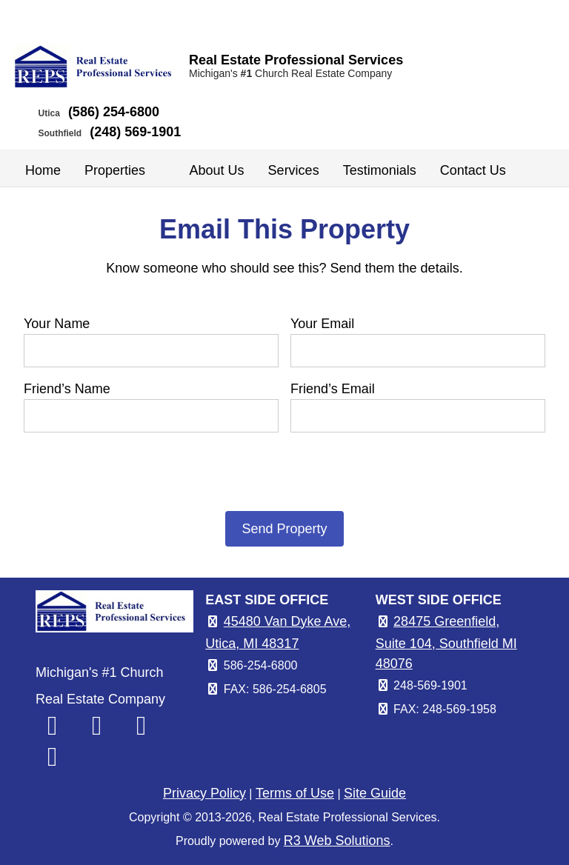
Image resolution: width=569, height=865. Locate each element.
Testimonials (379, 170)
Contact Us (473, 170)
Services (293, 170)
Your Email (322, 323)
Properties (125, 170)
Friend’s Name (67, 388)
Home (43, 170)
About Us (217, 170)
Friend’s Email (332, 388)
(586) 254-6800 (113, 111)
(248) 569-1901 (135, 131)
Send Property (284, 528)
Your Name (57, 323)
